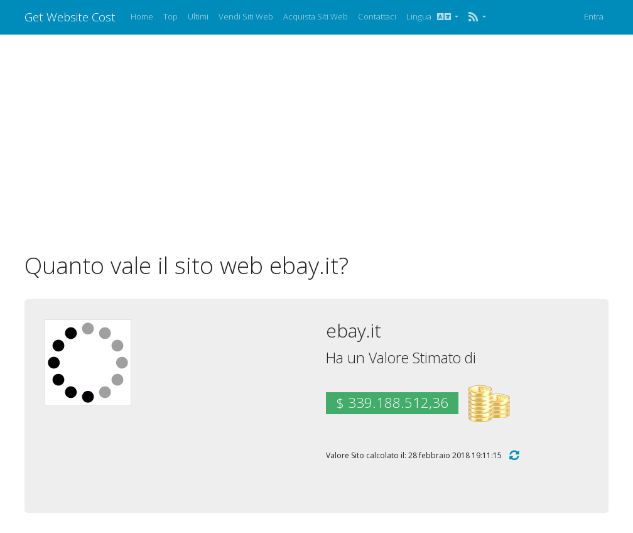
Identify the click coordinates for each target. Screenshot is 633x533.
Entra (593, 16)
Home (142, 16)
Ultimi (198, 16)
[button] (476, 17)
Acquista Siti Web (315, 16)
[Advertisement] (316, 143)
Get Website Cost (70, 17)
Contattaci (377, 16)
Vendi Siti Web (246, 16)
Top (170, 16)
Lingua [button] (429, 16)
